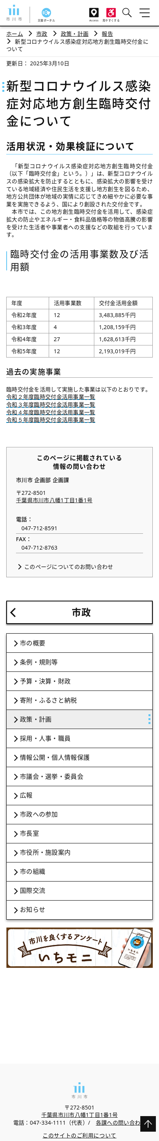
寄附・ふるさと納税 (48, 700)
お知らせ (32, 909)
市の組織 (32, 871)
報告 (107, 33)
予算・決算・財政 (45, 681)
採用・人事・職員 (45, 738)
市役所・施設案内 (45, 852)
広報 (26, 795)
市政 (42, 33)
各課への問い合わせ (121, 1122)
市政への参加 (39, 814)
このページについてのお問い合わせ (68, 566)
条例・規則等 (39, 662)
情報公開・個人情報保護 (55, 757)
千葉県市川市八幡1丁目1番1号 (54, 500)
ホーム (14, 33)
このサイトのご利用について (79, 1135)
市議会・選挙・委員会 (51, 776)
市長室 (29, 833)
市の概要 (32, 643)
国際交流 (32, 890)
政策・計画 (74, 33)
